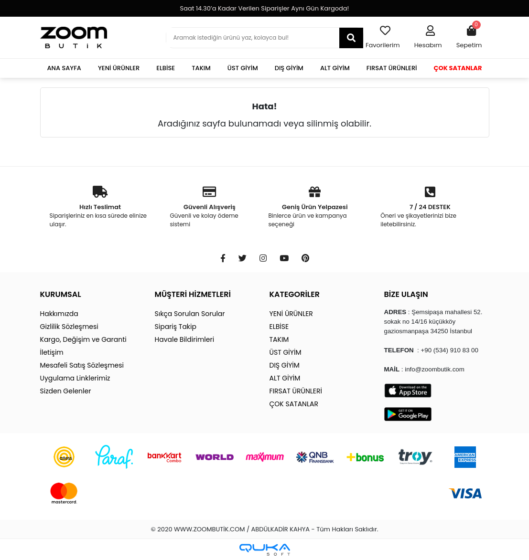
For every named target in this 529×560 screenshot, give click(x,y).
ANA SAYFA (64, 68)
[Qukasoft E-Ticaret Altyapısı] (264, 550)
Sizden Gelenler (65, 391)
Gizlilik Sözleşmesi (69, 326)
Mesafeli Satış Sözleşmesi (82, 365)
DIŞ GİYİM (289, 68)
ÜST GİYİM (242, 68)
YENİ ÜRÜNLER (119, 68)
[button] (428, 38)
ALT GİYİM (335, 68)
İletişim (52, 352)
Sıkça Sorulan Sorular (190, 313)
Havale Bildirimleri (185, 339)
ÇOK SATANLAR (458, 68)
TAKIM (201, 68)
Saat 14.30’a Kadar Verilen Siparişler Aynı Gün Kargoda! (264, 8)
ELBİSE (165, 68)
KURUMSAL (60, 294)
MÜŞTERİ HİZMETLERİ (193, 294)
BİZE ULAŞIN (406, 294)
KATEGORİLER (295, 294)
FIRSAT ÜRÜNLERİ (392, 68)
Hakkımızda (59, 313)
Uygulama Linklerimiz (75, 378)
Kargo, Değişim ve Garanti (83, 339)
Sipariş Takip (175, 326)
